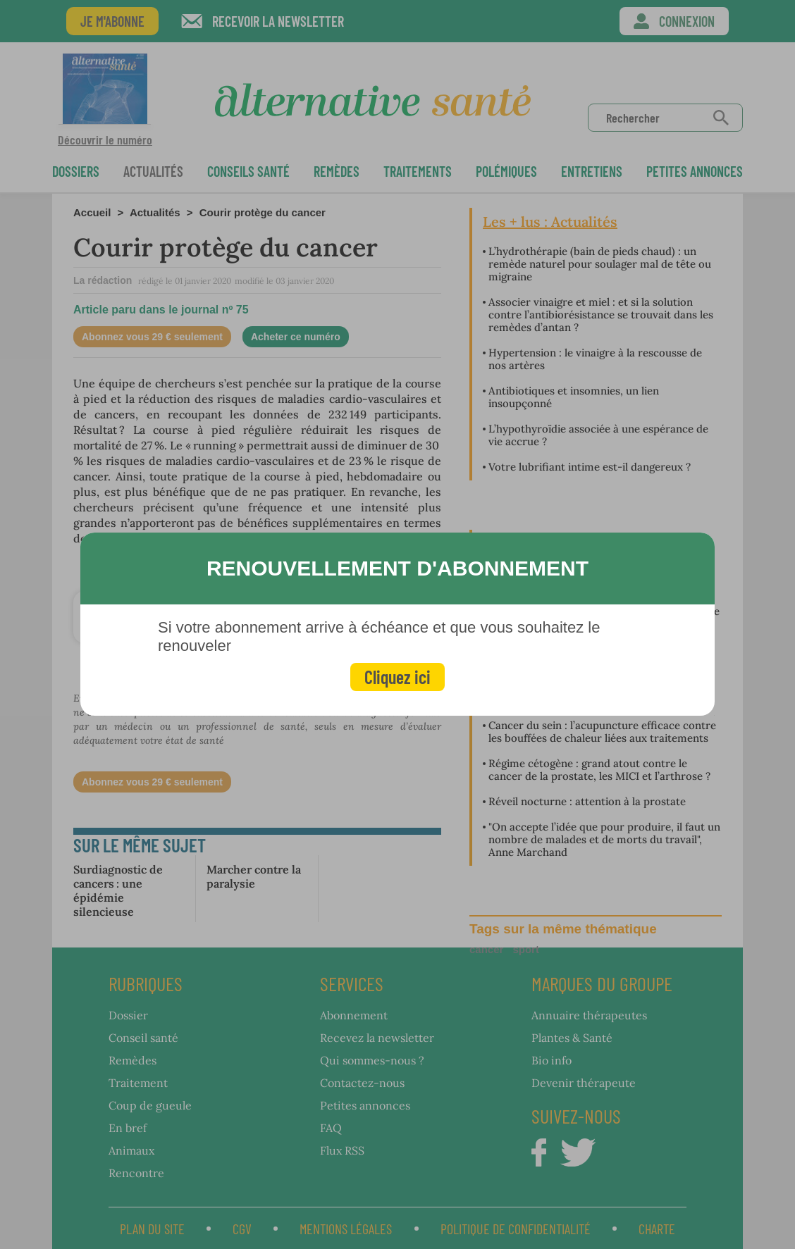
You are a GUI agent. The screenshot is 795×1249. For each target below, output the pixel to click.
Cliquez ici (397, 677)
